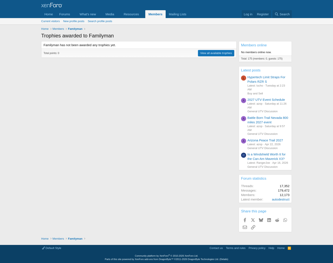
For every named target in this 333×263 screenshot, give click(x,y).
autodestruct (280, 199)
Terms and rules (236, 248)
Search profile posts (100, 21)
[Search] (282, 14)
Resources (131, 14)
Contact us (216, 248)
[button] (73, 14)
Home (48, 14)
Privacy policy (257, 248)
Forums (64, 14)
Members (155, 14)
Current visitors (50, 21)
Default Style (51, 248)
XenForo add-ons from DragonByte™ (154, 259)
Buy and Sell (255, 93)
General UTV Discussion (262, 111)
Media (110, 14)
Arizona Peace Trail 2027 (265, 140)
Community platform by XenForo (166, 255)
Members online (254, 45)
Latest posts (251, 70)
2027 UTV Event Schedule (266, 99)
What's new (88, 14)
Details (223, 259)
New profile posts (73, 21)
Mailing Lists (177, 14)
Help (271, 248)
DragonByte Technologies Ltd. (203, 259)
